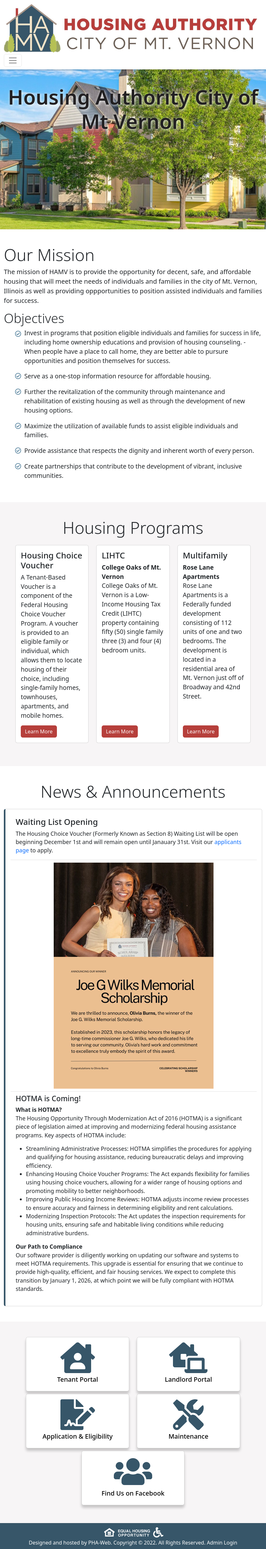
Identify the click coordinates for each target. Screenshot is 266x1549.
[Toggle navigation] (13, 60)
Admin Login (222, 1542)
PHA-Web (99, 1542)
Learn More (39, 731)
